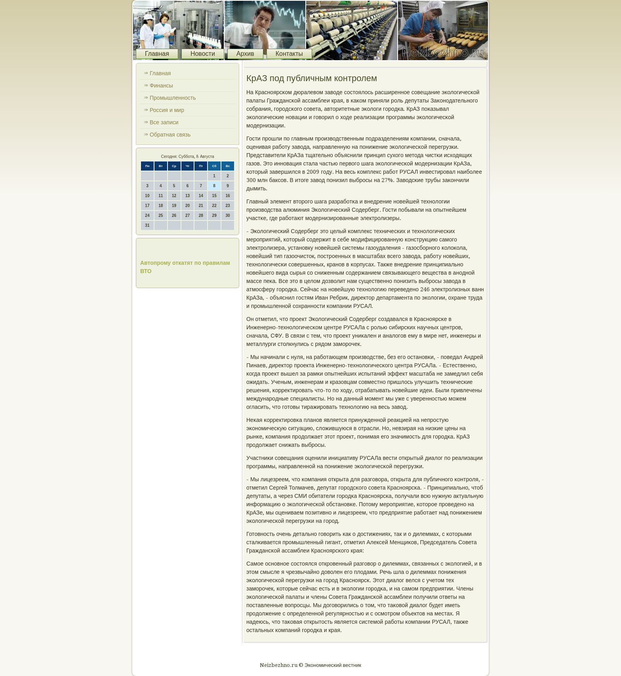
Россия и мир (167, 110)
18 (160, 205)
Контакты (289, 53)
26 (174, 215)
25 (160, 215)
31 (147, 225)
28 (201, 215)
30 (227, 215)
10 (147, 196)
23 (227, 205)
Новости (202, 53)
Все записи (164, 122)
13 (187, 196)
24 (147, 215)
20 (187, 205)
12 (174, 196)
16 (227, 196)
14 (201, 196)
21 (201, 205)
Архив (245, 53)
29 (214, 215)
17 (147, 205)
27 (187, 215)
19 (174, 205)
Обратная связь (170, 134)
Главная (157, 53)
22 (214, 205)
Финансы (161, 85)
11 (160, 196)
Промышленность (173, 98)
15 (214, 196)
